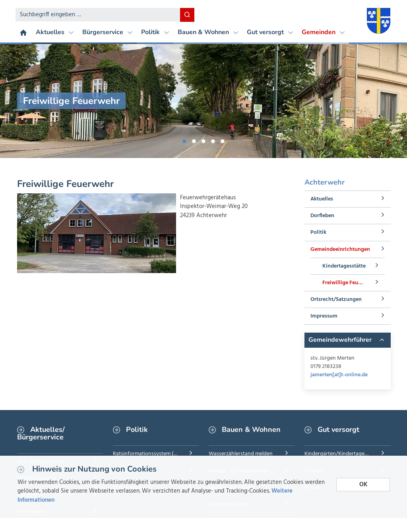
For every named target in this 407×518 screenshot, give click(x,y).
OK (363, 484)
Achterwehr (324, 182)
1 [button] (184, 139)
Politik (155, 32)
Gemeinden (323, 32)
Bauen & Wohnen (208, 32)
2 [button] (194, 139)
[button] (347, 340)
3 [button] (203, 139)
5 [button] (222, 139)
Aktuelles (55, 32)
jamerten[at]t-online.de (339, 374)
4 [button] (213, 139)
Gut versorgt (270, 32)
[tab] (347, 340)
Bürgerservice (107, 32)
